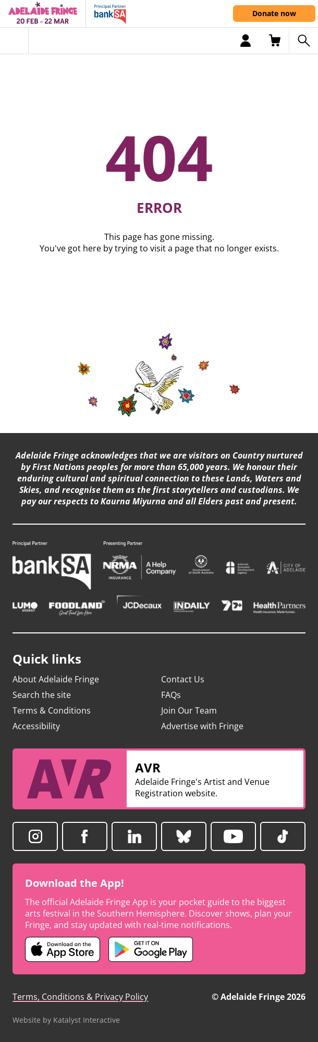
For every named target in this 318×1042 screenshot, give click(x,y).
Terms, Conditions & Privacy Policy (80, 996)
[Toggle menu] (14, 41)
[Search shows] (303, 41)
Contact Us (182, 679)
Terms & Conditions (52, 710)
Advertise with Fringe (202, 726)
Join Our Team (189, 710)
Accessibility (36, 726)
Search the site (42, 695)
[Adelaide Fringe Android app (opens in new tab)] (150, 949)
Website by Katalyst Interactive (66, 1020)
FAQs (171, 695)
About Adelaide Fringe (56, 679)
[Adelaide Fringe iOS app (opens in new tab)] (62, 949)
